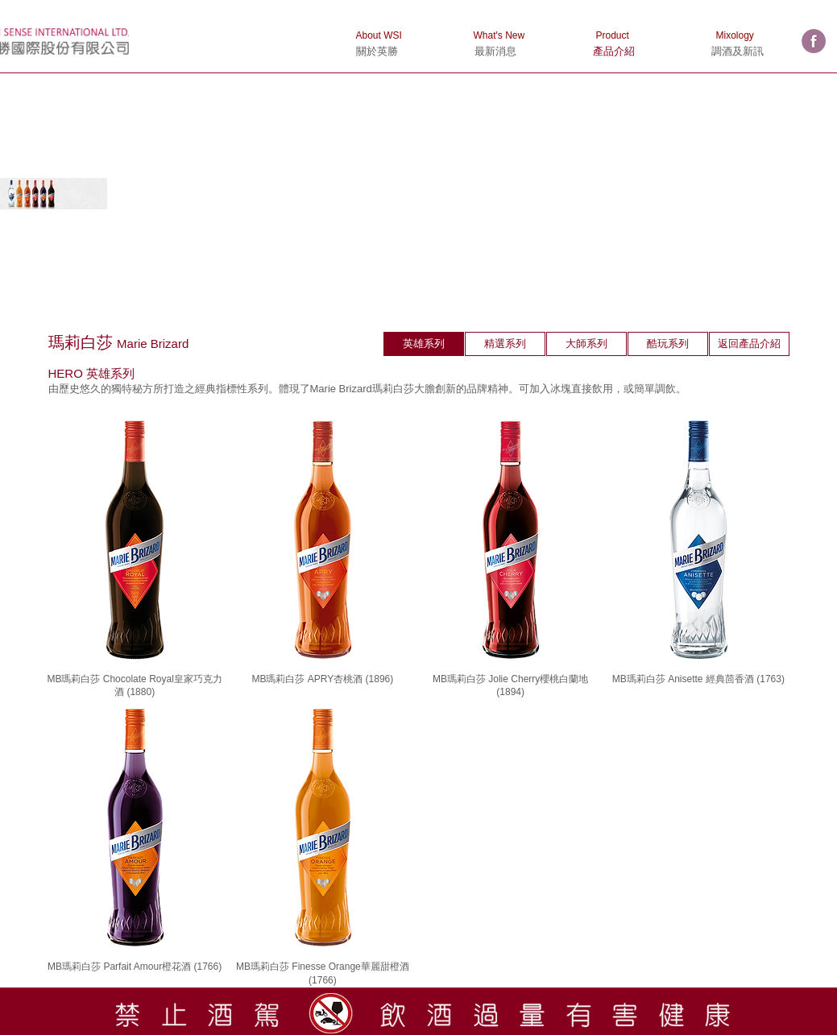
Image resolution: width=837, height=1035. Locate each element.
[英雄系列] (423, 344)
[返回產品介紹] (749, 344)
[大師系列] (586, 344)
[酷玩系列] (668, 344)
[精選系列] (505, 344)
